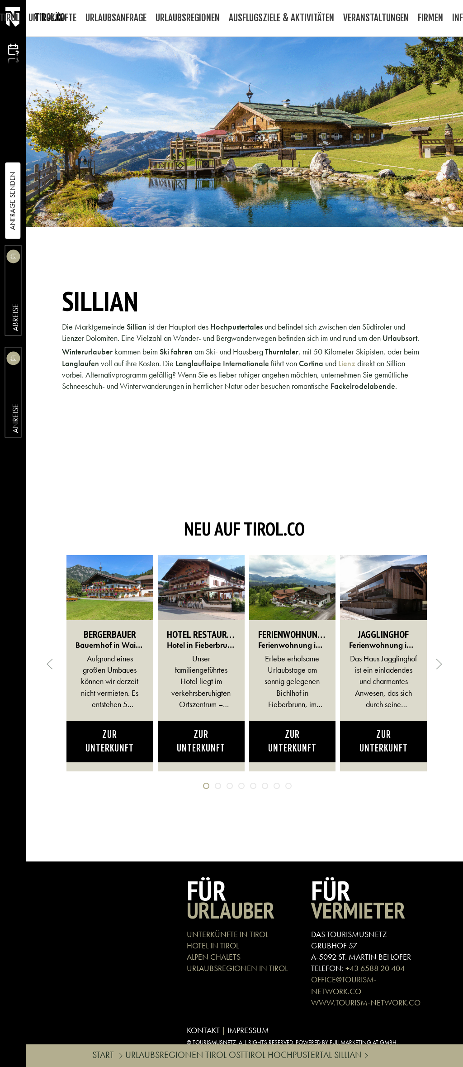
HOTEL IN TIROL (213, 945)
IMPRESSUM (248, 1030)
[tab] (206, 786)
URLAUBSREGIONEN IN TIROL (237, 968)
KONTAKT (203, 1030)
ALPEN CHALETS (214, 957)
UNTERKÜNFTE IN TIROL (227, 934)
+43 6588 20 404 (375, 968)
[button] (49, 664)
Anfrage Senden (12, 201)
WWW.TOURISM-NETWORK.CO (365, 1002)
